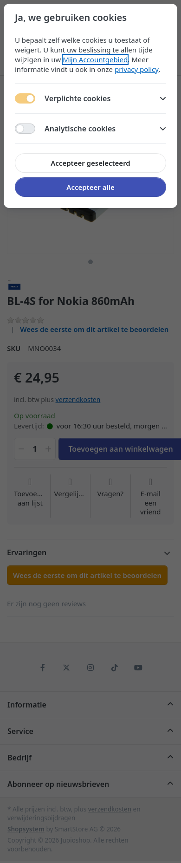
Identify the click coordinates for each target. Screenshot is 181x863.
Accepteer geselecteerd (90, 163)
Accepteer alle (90, 187)
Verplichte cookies (105, 98)
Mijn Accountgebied (95, 59)
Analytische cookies (105, 128)
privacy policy (136, 69)
